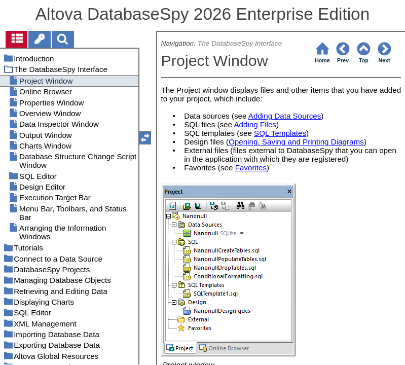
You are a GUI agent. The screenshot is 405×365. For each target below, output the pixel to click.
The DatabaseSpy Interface (240, 43)
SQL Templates (280, 133)
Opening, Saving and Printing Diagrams (296, 141)
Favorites (251, 167)
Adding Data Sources (284, 116)
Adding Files (255, 124)
